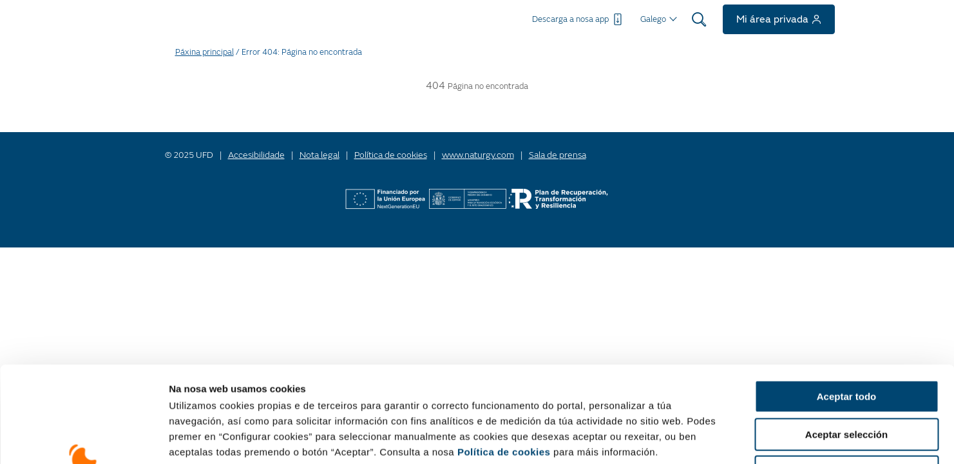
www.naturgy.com (478, 155)
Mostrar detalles (814, 438)
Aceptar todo (847, 306)
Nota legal (319, 155)
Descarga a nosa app (578, 19)
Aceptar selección (846, 344)
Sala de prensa (557, 155)
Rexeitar (846, 381)
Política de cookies (504, 361)
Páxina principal (204, 52)
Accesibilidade (256, 155)
